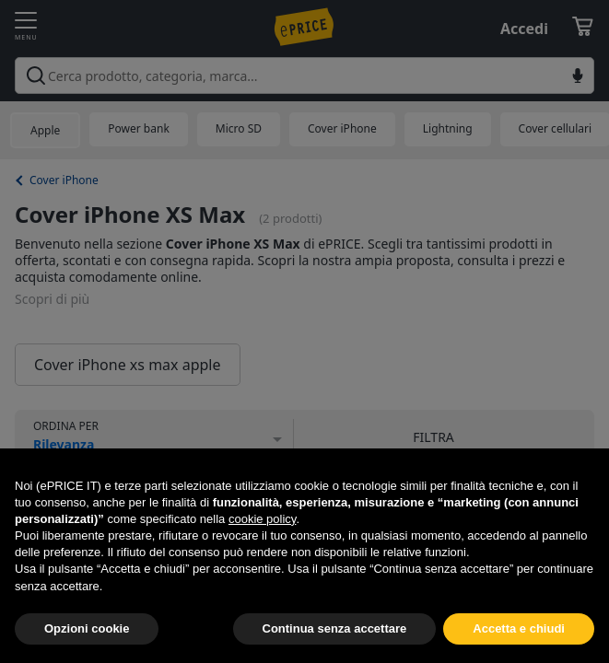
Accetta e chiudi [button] (519, 628)
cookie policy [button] (262, 519)
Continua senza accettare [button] (335, 628)
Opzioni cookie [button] (86, 628)
